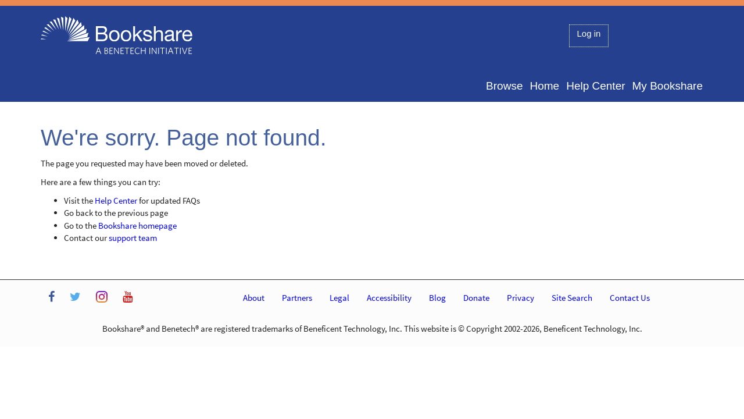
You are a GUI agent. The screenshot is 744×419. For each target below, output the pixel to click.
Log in (589, 33)
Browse (504, 86)
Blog (437, 297)
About (253, 297)
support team (133, 237)
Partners (297, 297)
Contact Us (630, 297)
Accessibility (389, 297)
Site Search (572, 297)
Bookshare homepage (137, 225)
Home (544, 86)
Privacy (520, 297)
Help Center (595, 86)
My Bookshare (667, 86)
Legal (339, 297)
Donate (476, 297)
